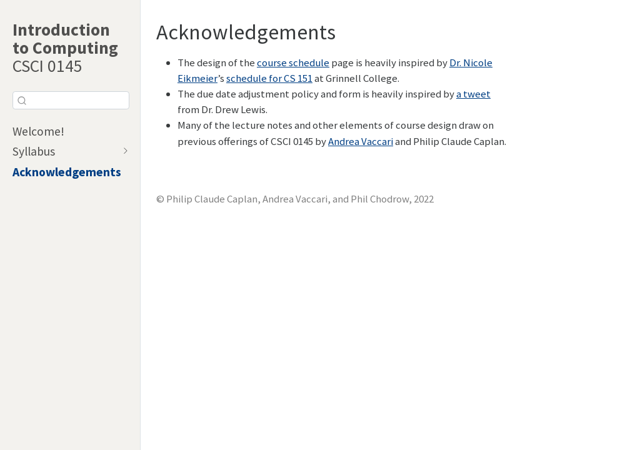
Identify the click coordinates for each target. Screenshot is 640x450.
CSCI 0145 (65, 48)
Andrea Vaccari (360, 141)
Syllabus (33, 151)
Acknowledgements (66, 171)
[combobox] (70, 100)
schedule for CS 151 (269, 78)
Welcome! (38, 131)
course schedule (293, 62)
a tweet (473, 94)
